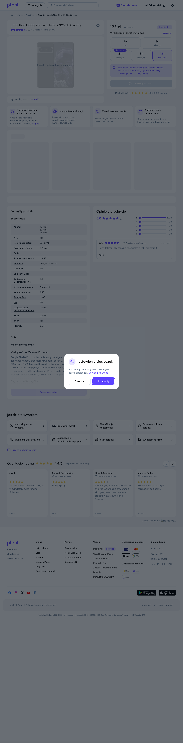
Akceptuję (103, 381)
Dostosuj (79, 381)
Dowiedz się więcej (98, 372)
